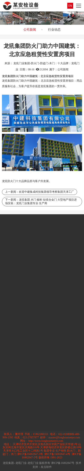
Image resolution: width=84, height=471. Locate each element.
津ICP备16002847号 (63, 463)
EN (70, 5)
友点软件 (46, 466)
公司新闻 (29, 29)
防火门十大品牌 (17, 181)
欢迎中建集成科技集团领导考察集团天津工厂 (46, 191)
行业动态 (54, 29)
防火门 (17, 80)
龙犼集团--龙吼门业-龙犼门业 (21, 463)
